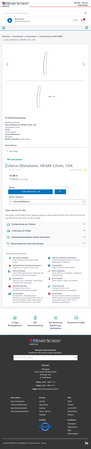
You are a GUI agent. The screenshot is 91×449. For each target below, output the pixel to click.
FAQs (70, 401)
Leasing (42, 408)
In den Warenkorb (30, 192)
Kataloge (42, 415)
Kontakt (70, 405)
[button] (77, 3)
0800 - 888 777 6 (48, 382)
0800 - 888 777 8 (48, 386)
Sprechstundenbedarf (19, 408)
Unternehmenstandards (20, 411)
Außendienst (72, 411)
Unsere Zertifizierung (19, 405)
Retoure (71, 415)
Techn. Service (44, 411)
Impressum (72, 424)
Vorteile (42, 401)
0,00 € (75, 20)
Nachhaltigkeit (73, 434)
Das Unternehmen (18, 401)
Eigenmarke (43, 405)
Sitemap (44, 443)
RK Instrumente (17, 139)
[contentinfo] (83, 5)
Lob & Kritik (72, 408)
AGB (69, 430)
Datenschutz (72, 427)
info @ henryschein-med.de (48, 389)
